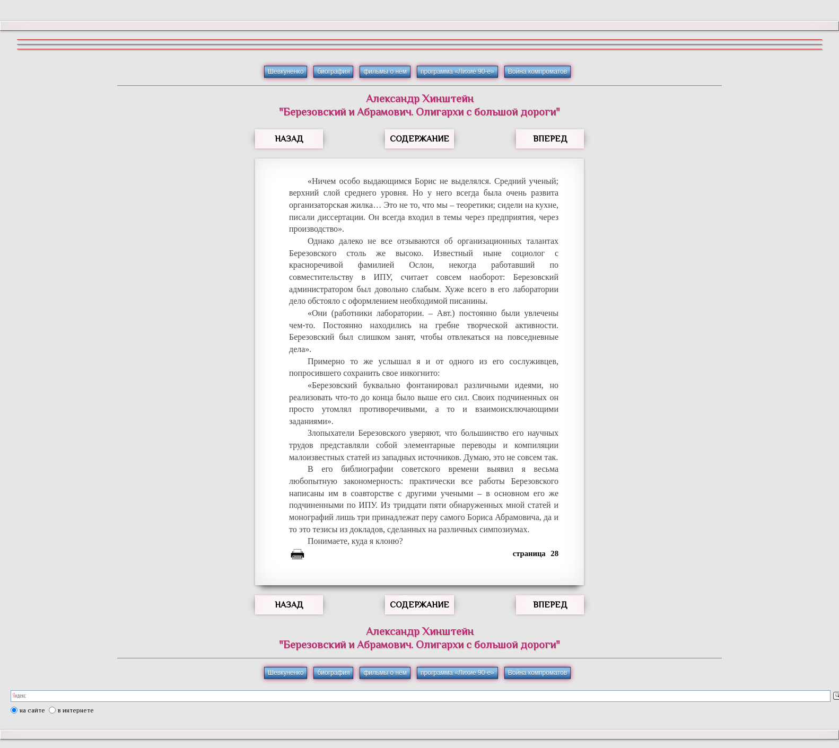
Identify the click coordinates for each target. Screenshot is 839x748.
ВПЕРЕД (550, 139)
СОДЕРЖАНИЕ (419, 139)
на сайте (32, 710)
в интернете (76, 710)
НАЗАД (289, 139)
